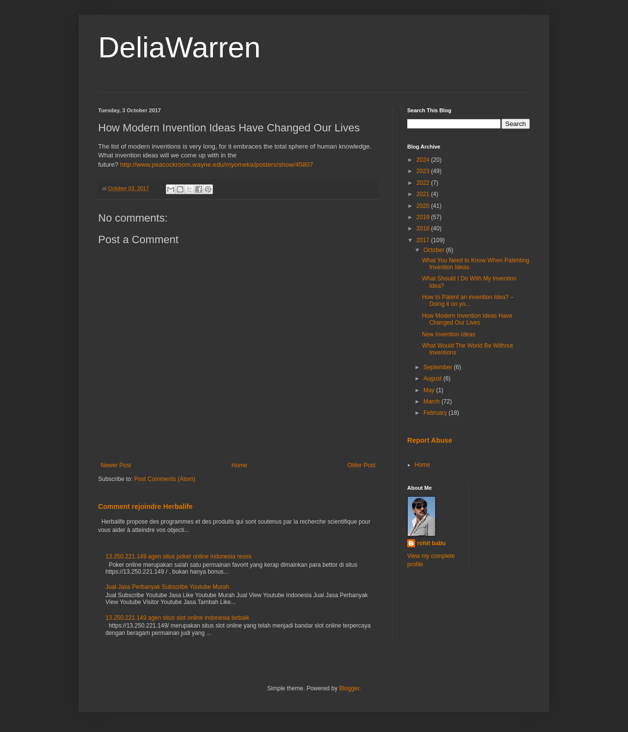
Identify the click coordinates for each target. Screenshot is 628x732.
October (434, 250)
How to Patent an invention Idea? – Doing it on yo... (468, 300)
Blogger (349, 688)
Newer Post (116, 465)
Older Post (361, 465)
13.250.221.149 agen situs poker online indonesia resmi (178, 556)
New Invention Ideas (448, 334)
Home (239, 465)
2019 (424, 217)
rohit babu (431, 543)
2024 (424, 159)
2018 (424, 228)
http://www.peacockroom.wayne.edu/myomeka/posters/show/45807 (217, 164)
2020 (424, 205)
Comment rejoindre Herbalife (145, 506)
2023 (424, 171)
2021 (424, 194)
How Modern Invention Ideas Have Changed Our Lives (467, 319)
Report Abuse (429, 440)
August (433, 378)
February (435, 412)
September (438, 367)
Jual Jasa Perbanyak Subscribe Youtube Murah (167, 586)
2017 (424, 240)
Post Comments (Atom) (164, 479)
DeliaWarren (179, 47)
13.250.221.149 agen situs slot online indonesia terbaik (177, 617)
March (432, 401)
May (429, 390)
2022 (424, 182)
